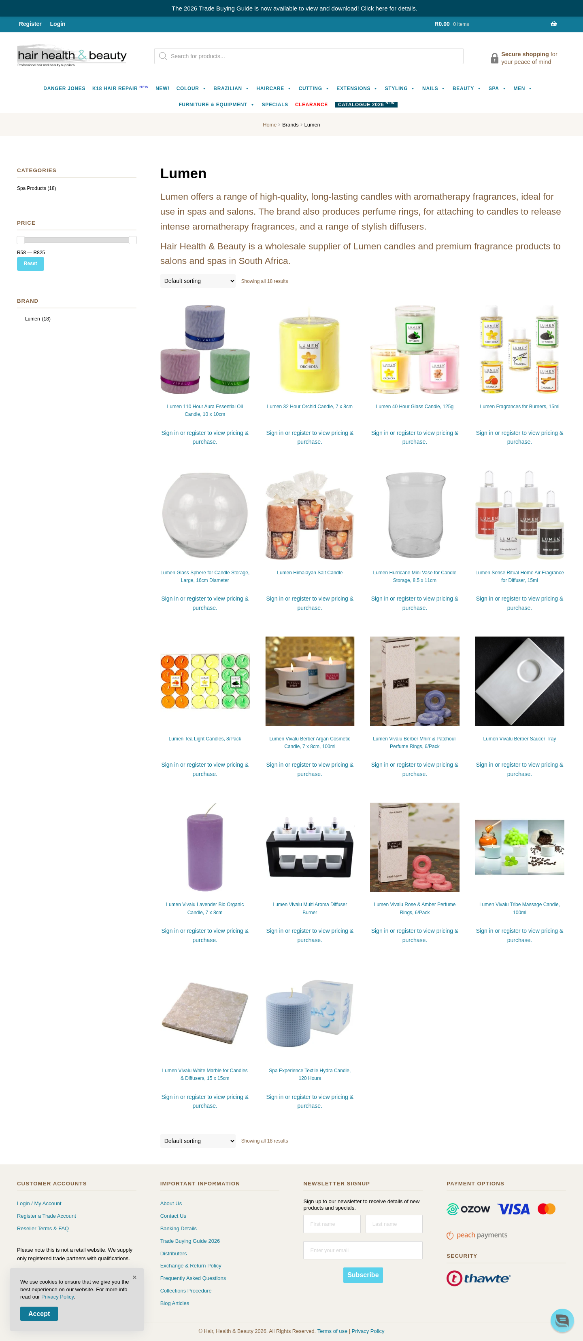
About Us (171, 1203)
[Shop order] (198, 281)
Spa (497, 88)
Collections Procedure (186, 1291)
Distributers (173, 1253)
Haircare (274, 88)
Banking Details (178, 1228)
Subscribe (363, 1274)
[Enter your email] (363, 1250)
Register (30, 24)
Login (58, 24)
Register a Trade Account (46, 1216)
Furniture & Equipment (217, 105)
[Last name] (394, 1224)
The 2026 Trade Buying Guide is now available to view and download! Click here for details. (294, 8)
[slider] (21, 240)
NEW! (162, 88)
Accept (39, 1313)
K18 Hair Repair (120, 88)
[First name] (331, 1224)
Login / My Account (39, 1203)
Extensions (357, 88)
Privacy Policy (368, 1331)
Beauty (467, 88)
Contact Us (173, 1216)
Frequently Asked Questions (193, 1278)
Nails (434, 88)
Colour (192, 88)
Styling (400, 88)
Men (522, 88)
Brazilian (231, 88)
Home (270, 125)
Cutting (314, 88)
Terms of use (332, 1331)
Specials (275, 105)
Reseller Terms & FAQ (43, 1228)
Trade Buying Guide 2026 (190, 1241)
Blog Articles (174, 1303)
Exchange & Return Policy (190, 1266)
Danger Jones (64, 88)
